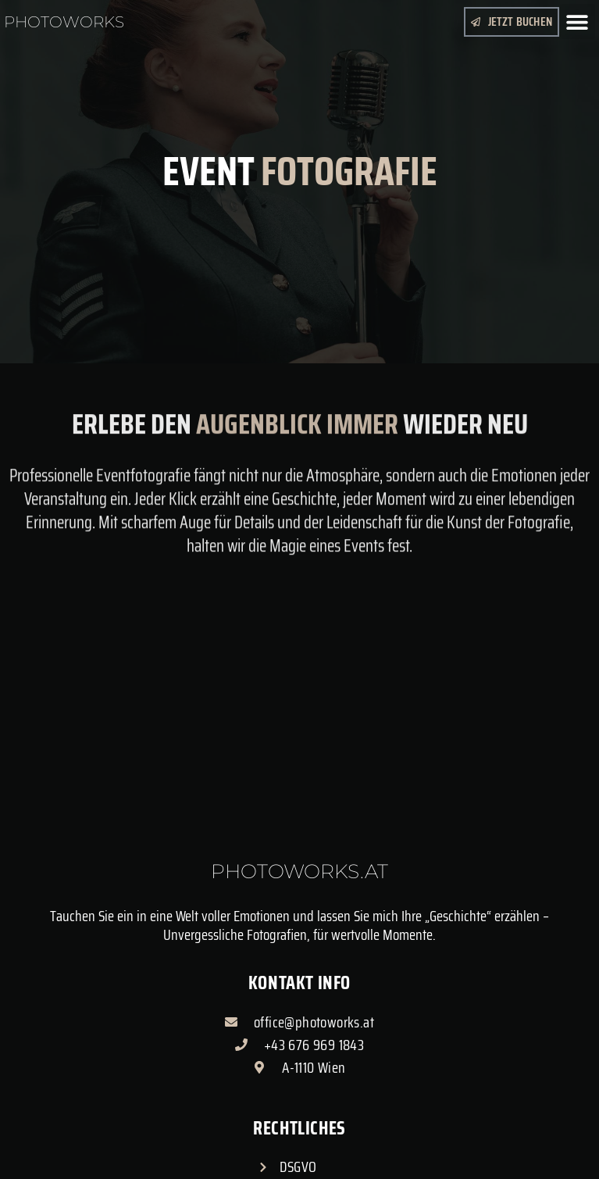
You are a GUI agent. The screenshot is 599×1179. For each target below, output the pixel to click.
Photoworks (64, 22)
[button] (577, 21)
